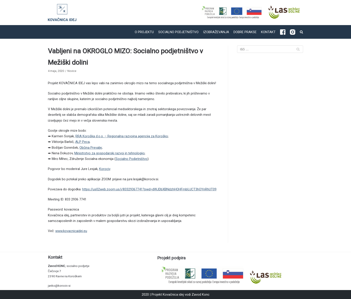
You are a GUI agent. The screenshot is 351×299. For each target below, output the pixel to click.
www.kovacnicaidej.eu (71, 231)
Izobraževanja (216, 32)
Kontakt (268, 32)
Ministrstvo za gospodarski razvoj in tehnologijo (109, 153)
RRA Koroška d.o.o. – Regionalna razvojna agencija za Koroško (121, 136)
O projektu (144, 32)
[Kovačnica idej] (62, 12)
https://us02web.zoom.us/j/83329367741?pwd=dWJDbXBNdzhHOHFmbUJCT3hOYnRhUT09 (149, 189)
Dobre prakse (245, 32)
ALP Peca (82, 142)
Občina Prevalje (90, 148)
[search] (301, 32)
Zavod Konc (201, 295)
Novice (71, 71)
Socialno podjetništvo (178, 32)
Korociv (104, 169)
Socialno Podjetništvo (132, 159)
